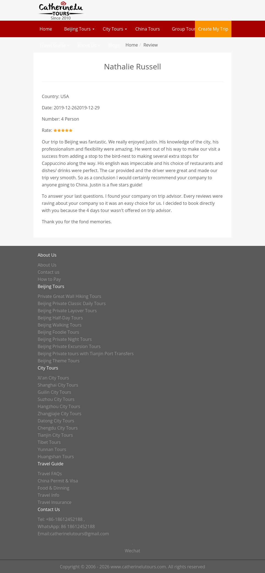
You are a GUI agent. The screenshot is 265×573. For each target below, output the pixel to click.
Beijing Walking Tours (59, 325)
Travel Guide (52, 45)
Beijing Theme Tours (58, 361)
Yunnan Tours (52, 449)
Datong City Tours (56, 421)
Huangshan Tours (56, 456)
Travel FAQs (50, 474)
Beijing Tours (77, 29)
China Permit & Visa (58, 481)
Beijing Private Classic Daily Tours (72, 303)
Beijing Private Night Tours (65, 339)
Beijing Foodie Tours (58, 332)
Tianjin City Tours (55, 435)
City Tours (113, 29)
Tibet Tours (49, 442)
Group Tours (185, 29)
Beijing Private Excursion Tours (69, 346)
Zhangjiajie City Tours (59, 414)
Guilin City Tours (54, 392)
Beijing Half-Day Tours (60, 318)
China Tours (147, 29)
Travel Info (48, 495)
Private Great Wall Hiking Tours (69, 296)
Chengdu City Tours (58, 428)
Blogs (113, 45)
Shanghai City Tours (58, 385)
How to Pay (49, 279)
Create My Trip (213, 29)
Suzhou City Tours (56, 399)
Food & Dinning (53, 488)
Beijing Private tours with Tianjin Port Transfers (86, 354)
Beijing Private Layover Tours (67, 311)
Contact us (48, 272)
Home (46, 29)
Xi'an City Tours (53, 378)
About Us (87, 45)
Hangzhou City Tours (59, 406)
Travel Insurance (54, 502)
